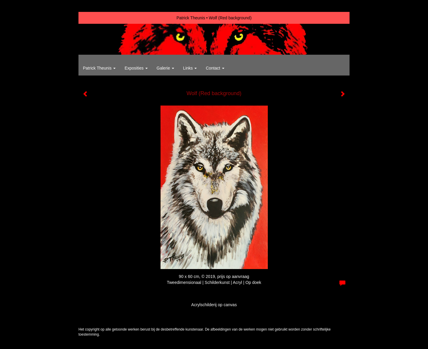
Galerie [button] (165, 68)
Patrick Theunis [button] (99, 68)
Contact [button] (215, 68)
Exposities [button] (136, 68)
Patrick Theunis (191, 17)
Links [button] (190, 68)
